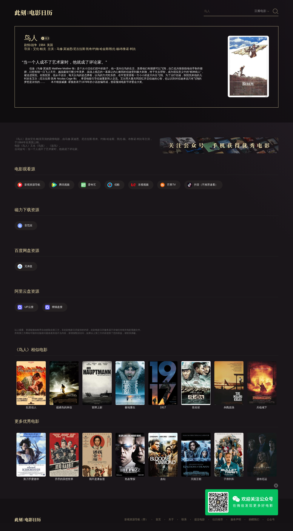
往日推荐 (217, 519)
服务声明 (236, 519)
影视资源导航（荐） (136, 519)
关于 (171, 519)
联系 (184, 519)
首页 (158, 519)
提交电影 (199, 519)
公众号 (271, 519)
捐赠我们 (254, 519)
